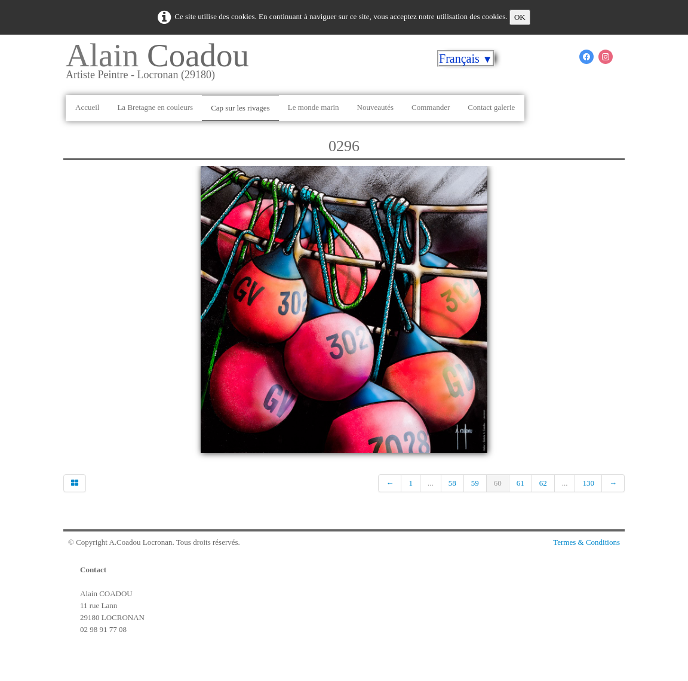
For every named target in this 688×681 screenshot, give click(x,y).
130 (588, 482)
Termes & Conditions (586, 542)
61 (520, 482)
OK (520, 17)
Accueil (87, 107)
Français (466, 58)
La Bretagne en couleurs (155, 107)
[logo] (162, 65)
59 (475, 482)
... (431, 482)
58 (452, 482)
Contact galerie (491, 107)
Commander (430, 107)
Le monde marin (313, 107)
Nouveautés (375, 107)
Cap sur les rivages (240, 107)
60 (498, 482)
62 (543, 482)
